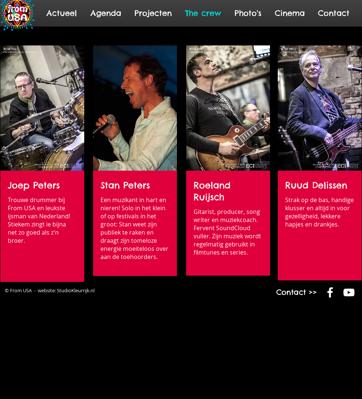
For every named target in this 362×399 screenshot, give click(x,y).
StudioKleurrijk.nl (76, 290)
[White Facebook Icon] (330, 292)
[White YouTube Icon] (349, 292)
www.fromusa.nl (279, 326)
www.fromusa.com (299, 326)
